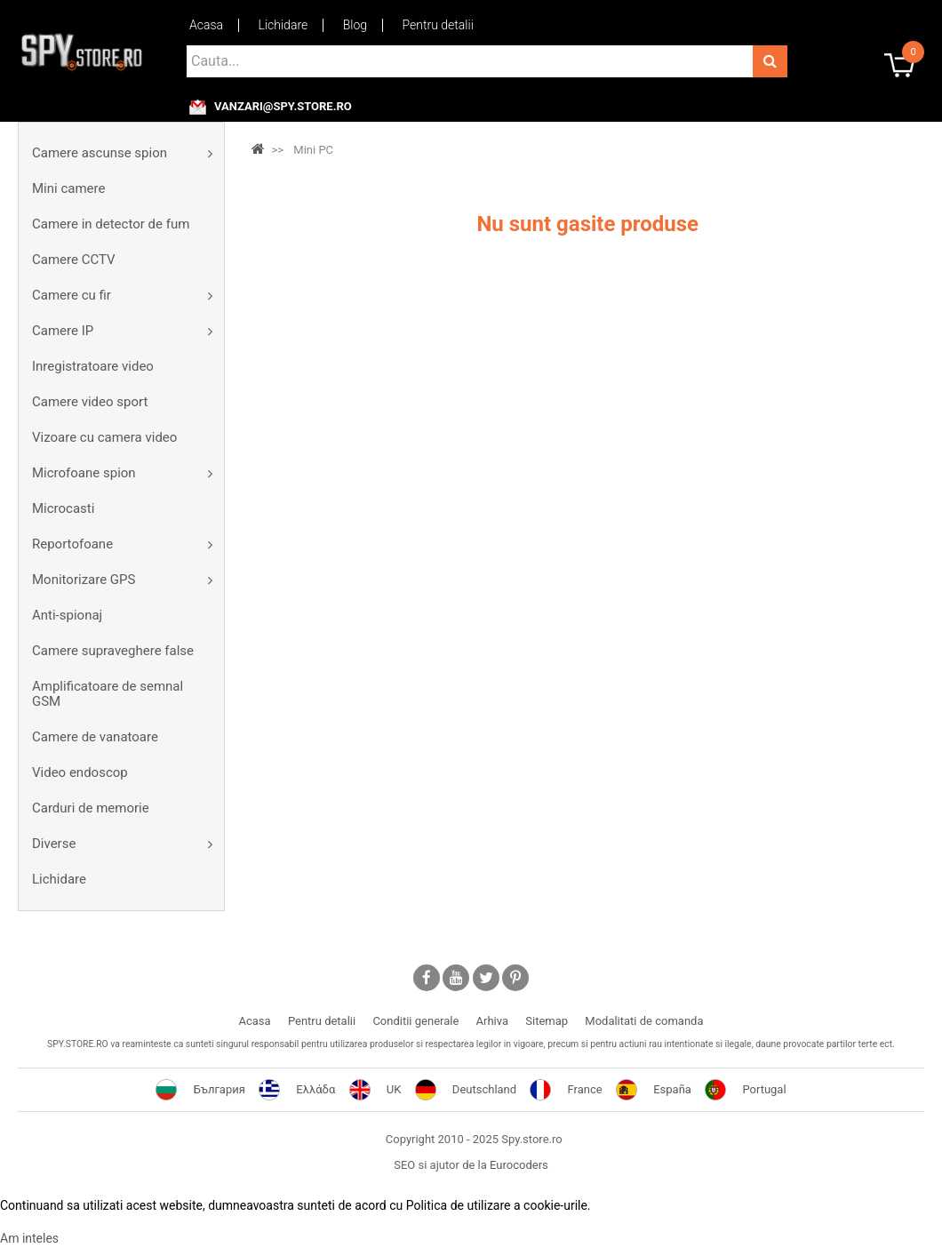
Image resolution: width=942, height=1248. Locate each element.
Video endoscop (80, 772)
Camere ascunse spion (99, 153)
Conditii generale (415, 1021)
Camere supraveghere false (113, 651)
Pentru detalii (438, 25)
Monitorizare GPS (83, 580)
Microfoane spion (84, 473)
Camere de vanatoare (95, 737)
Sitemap (546, 1021)
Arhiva (492, 1021)
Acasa (206, 25)
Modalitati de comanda (644, 1021)
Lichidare (283, 25)
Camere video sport (90, 402)
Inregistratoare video (93, 366)
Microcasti (63, 508)
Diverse (54, 844)
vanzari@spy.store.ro (283, 106)
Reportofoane (72, 544)
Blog (355, 25)
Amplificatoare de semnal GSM (107, 693)
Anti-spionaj (67, 615)
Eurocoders (519, 1165)
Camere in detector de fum (110, 224)
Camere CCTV (74, 260)
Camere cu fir (71, 295)
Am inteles (29, 1238)
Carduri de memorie (90, 808)
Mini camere (68, 188)
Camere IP (62, 331)
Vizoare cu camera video (104, 437)
